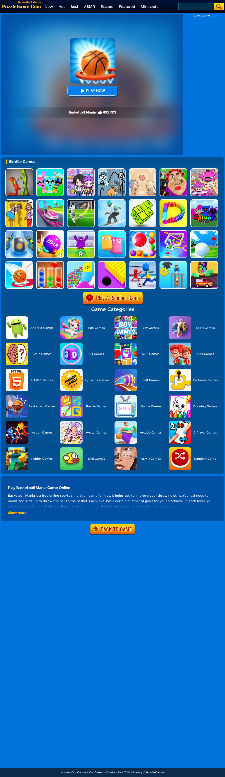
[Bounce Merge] (142, 232)
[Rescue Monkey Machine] (173, 262)
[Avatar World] (204, 170)
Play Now (92, 91)
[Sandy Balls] (204, 262)
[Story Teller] (142, 170)
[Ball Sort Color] (50, 262)
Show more (17, 513)
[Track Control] (19, 232)
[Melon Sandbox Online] (19, 170)
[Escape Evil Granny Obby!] (173, 170)
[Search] (195, 6)
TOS (127, 772)
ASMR (89, 7)
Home (65, 772)
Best (74, 7)
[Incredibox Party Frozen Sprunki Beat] (50, 170)
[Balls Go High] (81, 262)
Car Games (96, 772)
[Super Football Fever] (142, 262)
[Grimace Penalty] (81, 232)
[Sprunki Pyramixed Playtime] (204, 201)
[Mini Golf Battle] (204, 232)
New (49, 7)
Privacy (137, 772)
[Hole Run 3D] (112, 262)
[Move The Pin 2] (173, 232)
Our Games (78, 772)
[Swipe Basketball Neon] (19, 262)
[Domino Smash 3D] (173, 201)
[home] (21, 6)
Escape (107, 7)
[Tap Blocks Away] (142, 201)
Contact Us (114, 772)
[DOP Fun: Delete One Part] (19, 201)
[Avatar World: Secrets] (81, 170)
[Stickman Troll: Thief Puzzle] (112, 170)
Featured (127, 7)
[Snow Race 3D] (112, 201)
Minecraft (149, 7)
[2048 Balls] (50, 232)
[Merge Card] (112, 232)
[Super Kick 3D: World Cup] (81, 201)
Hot (61, 7)
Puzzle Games (155, 772)
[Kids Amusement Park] (50, 201)
